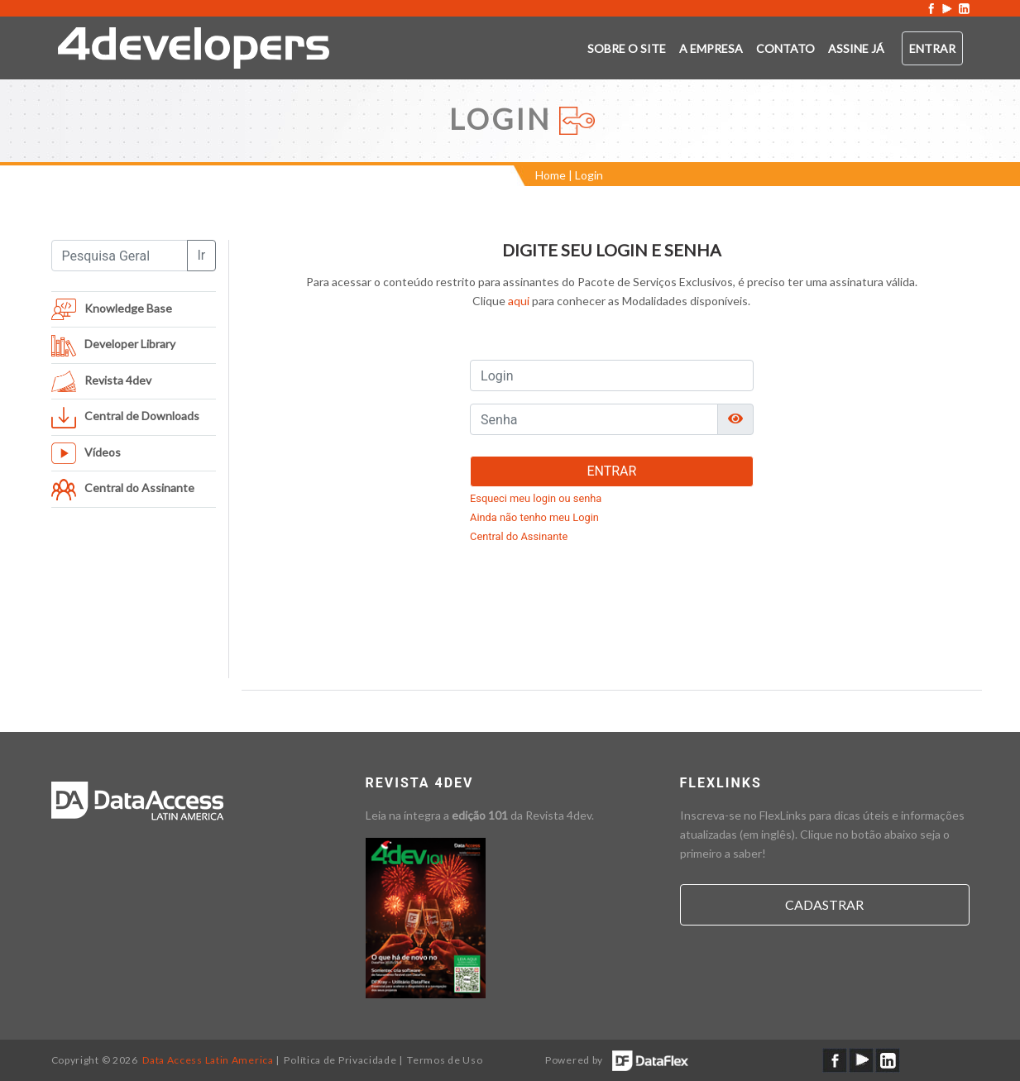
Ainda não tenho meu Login (534, 517)
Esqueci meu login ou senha (535, 498)
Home (550, 175)
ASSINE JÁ (856, 48)
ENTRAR (611, 471)
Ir (202, 255)
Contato (785, 48)
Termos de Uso (444, 1060)
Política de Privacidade (340, 1060)
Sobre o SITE (626, 48)
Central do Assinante (518, 536)
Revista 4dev (558, 815)
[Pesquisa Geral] (119, 255)
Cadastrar (824, 904)
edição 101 (480, 815)
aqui (518, 301)
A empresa (711, 48)
